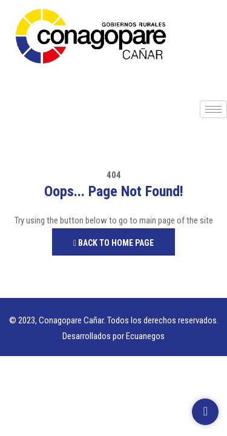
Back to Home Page (113, 243)
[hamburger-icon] (213, 109)
